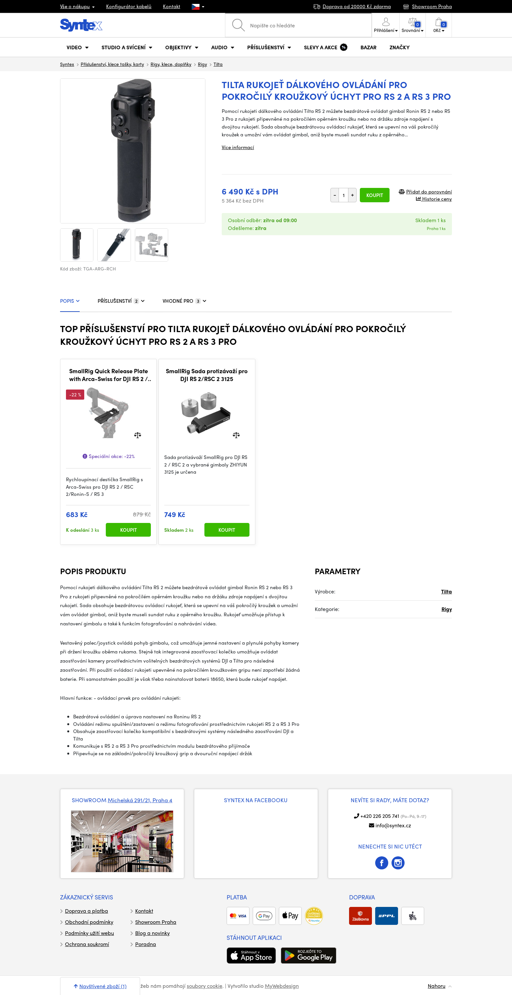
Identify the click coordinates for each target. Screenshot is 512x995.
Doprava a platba (86, 910)
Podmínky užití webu (89, 933)
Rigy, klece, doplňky (171, 64)
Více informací (238, 147)
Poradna (145, 944)
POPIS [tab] (70, 300)
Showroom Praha (155, 922)
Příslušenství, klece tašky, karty (112, 64)
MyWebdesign (282, 985)
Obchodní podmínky (89, 922)
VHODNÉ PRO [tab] (184, 300)
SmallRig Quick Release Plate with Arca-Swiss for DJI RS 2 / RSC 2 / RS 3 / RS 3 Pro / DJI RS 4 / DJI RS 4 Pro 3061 (109, 374)
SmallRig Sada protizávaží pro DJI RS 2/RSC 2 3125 (207, 374)
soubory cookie (204, 985)
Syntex (67, 64)
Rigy (202, 64)
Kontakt (171, 6)
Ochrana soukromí (87, 944)
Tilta (218, 64)
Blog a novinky (152, 933)
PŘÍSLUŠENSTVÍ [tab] (121, 300)
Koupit (374, 195)
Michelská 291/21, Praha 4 (140, 800)
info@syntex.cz (393, 825)
